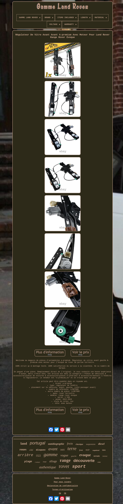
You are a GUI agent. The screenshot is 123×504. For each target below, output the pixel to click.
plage (28, 461)
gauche (74, 456)
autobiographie (56, 443)
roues (22, 449)
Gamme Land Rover (62, 478)
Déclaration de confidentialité (62, 486)
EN (60, 493)
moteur (105, 456)
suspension (90, 444)
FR (65, 493)
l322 (38, 455)
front (81, 450)
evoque (85, 455)
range (65, 460)
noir (88, 449)
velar (99, 462)
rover (64, 466)
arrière (25, 455)
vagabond (96, 450)
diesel (101, 443)
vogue (64, 455)
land (23, 443)
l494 (104, 450)
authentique (47, 467)
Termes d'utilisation (62, 490)
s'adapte (37, 462)
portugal (37, 443)
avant (52, 449)
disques (41, 450)
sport (79, 466)
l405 (62, 449)
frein (70, 443)
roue (44, 462)
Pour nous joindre (62, 482)
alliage (53, 461)
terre (72, 448)
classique (79, 444)
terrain (97, 456)
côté (31, 450)
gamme (51, 454)
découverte (84, 460)
